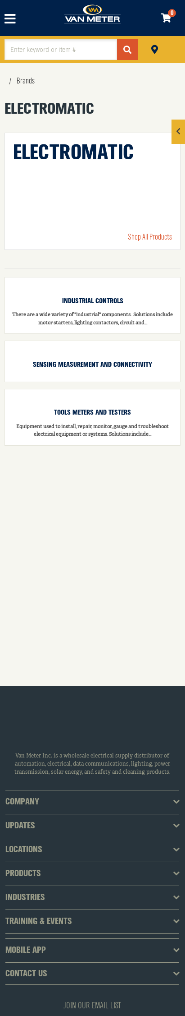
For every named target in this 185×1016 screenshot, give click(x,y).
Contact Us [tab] (26, 974)
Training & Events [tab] (38, 921)
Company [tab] (22, 802)
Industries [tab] (25, 897)
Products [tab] (23, 873)
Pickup (154, 48)
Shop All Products (150, 237)
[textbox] (61, 49)
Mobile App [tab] (25, 950)
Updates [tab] (20, 826)
